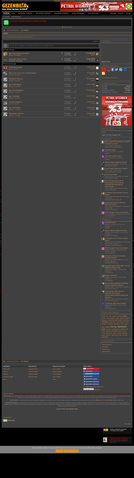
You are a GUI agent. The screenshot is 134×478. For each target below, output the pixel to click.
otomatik (114, 331)
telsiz (103, 335)
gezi (122, 324)
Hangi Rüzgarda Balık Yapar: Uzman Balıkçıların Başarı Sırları (117, 267)
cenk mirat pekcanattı (115, 320)
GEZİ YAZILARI (93, 13)
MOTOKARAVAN (110, 215)
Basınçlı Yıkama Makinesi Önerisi (116, 162)
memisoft (11, 75)
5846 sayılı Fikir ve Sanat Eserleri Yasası (106, 425)
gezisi (126, 324)
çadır (117, 318)
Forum (6, 13)
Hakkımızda (6, 393)
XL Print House (105, 346)
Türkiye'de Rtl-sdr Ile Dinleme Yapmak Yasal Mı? (115, 203)
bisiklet (112, 318)
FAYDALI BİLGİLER (110, 308)
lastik (103, 329)
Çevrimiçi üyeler (107, 129)
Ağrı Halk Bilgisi (15, 85)
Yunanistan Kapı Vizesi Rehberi (115, 303)
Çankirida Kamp (110, 150)
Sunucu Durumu (7, 442)
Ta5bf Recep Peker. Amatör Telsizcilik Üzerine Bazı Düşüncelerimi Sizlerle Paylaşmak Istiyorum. (116, 294)
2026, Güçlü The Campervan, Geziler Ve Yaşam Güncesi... (117, 143)
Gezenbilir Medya (33, 399)
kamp (113, 326)
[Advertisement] (116, 368)
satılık (114, 333)
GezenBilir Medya (73, 433)
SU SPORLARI (109, 272)
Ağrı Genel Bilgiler (16, 90)
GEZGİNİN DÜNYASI (61, 13)
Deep (10, 69)
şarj (111, 333)
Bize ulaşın (128, 448)
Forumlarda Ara (16, 16)
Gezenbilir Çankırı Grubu (113, 156)
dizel (117, 322)
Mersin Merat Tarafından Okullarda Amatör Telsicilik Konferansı (116, 284)
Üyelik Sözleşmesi (57, 396)
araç (125, 316)
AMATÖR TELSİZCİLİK (111, 209)
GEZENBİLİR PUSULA (59, 1)
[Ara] (128, 13)
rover (103, 333)
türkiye (108, 335)
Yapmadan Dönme (16, 113)
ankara (114, 316)
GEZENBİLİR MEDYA (93, 1)
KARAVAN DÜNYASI (25, 13)
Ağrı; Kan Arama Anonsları (19, 53)
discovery (112, 322)
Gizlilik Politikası (57, 399)
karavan (122, 326)
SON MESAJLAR (106, 139)
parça (120, 331)
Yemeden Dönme (16, 79)
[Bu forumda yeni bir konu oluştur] (54, 45)
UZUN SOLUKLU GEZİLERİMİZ (114, 147)
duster (126, 322)
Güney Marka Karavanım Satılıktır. (116, 168)
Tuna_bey (127, 92)
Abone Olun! (92, 414)
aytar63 (93, 80)
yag (117, 335)
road (124, 331)
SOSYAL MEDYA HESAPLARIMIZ (108, 1)
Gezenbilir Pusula (33, 393)
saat (107, 333)
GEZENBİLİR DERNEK (82, 1)
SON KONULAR (106, 220)
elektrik (104, 324)
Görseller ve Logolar (8, 401)
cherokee (126, 320)
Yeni (13, 13)
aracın (104, 318)
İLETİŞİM (130, 1)
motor (123, 329)
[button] (16, 13)
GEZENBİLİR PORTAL (70, 1)
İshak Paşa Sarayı (15, 67)
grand (104, 327)
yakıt (120, 335)
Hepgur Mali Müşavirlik (107, 344)
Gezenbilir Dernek (33, 396)
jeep (107, 327)
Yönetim (5, 396)
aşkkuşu (93, 69)
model (108, 329)
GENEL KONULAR (110, 190)
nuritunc (92, 60)
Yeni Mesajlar (6, 16)
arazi (108, 318)
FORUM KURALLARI (122, 1)
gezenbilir (116, 324)
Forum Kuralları (57, 393)
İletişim (5, 404)
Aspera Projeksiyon (106, 351)
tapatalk (124, 333)
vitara (113, 335)
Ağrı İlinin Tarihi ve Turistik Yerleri (22, 73)
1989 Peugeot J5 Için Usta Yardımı (116, 212)
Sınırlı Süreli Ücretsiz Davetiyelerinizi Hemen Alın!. (119, 464)
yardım (125, 335)
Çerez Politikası (57, 401)
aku (110, 316)
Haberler (5, 399)
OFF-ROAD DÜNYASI (43, 13)
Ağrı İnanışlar (14, 96)
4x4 (107, 316)
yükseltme (105, 337)
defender (105, 322)
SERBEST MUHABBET (111, 165)
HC (94, 86)
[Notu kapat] (130, 454)
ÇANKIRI (107, 153)
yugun (104, 132)
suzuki (119, 333)
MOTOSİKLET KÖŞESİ (111, 178)
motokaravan (115, 329)
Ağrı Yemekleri (15, 108)
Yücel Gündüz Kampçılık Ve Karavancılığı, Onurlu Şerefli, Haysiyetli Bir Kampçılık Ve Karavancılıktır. (114, 183)
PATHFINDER (109, 280)
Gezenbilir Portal (32, 401)
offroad (108, 331)
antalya (120, 316)
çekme (122, 318)
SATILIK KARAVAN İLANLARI (113, 172)
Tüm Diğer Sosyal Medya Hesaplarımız (93, 411)
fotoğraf (110, 324)
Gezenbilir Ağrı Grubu (18, 59)
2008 (103, 316)
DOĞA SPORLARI (78, 13)
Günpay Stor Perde (106, 349)
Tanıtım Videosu (15, 102)
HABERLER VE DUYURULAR (113, 199)
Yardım (54, 404)
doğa (122, 322)
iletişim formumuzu (125, 429)
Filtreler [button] (95, 41)
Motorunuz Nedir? (111, 174)
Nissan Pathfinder (111, 275)
